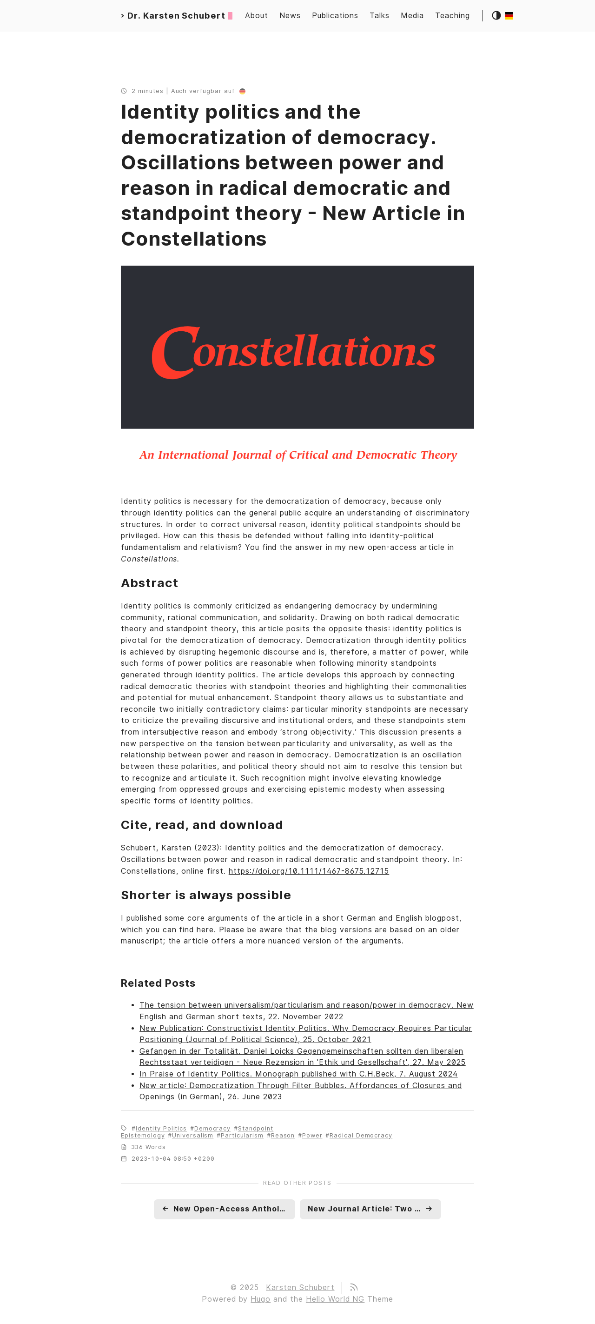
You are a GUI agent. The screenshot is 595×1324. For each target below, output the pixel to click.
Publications (335, 15)
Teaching (452, 15)
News (290, 15)
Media (412, 15)
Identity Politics (161, 1128)
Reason (283, 1135)
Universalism (193, 1135)
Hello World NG (335, 1299)
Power (312, 1135)
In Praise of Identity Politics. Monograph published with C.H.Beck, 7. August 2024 (298, 1074)
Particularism (242, 1135)
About (256, 15)
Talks (380, 15)
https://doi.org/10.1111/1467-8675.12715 (309, 871)
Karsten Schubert (300, 1287)
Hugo (261, 1299)
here (205, 929)
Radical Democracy (361, 1135)
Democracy (212, 1128)
